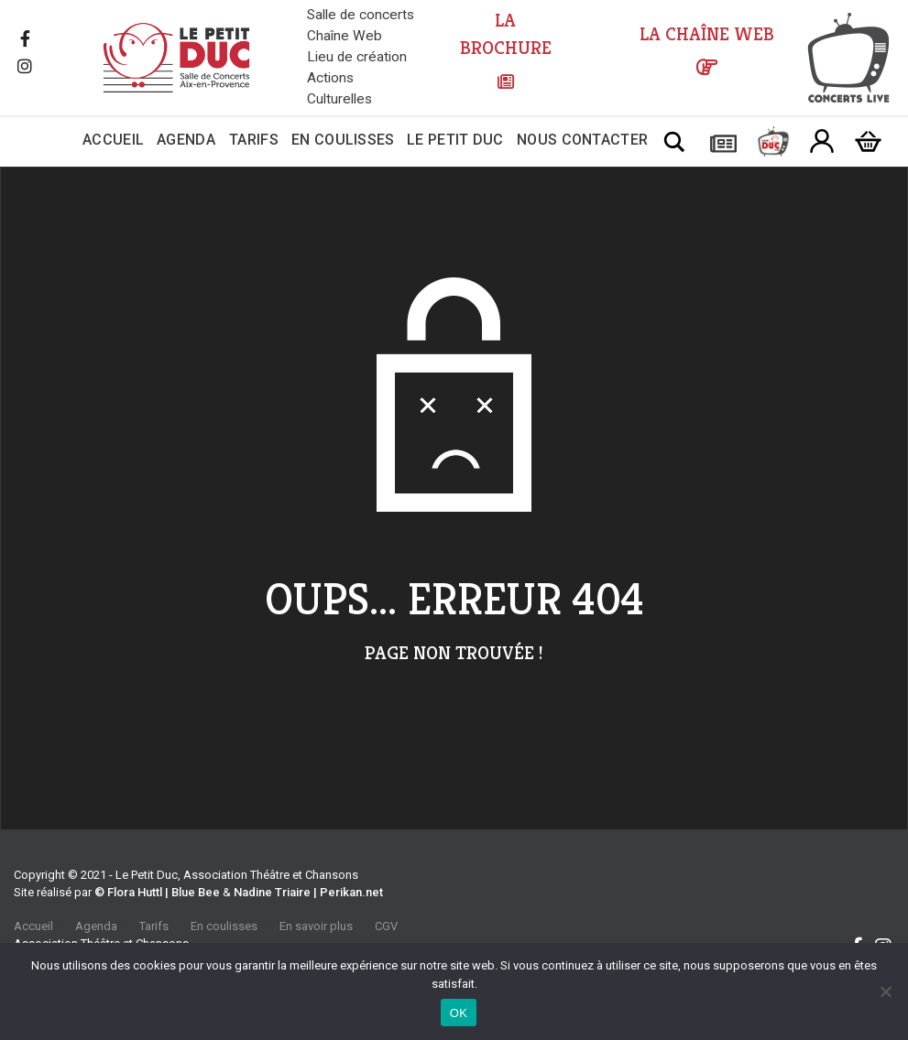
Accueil (113, 139)
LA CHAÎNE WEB (707, 34)
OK (458, 1013)
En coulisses (343, 139)
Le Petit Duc (455, 139)
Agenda (186, 139)
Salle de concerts (360, 14)
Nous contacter (582, 139)
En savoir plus (316, 926)
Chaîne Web (344, 35)
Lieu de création (357, 57)
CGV (386, 926)
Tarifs (254, 139)
